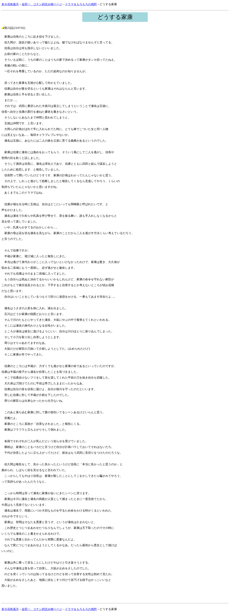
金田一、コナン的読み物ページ (42, 4)
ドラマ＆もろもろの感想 (81, 4)
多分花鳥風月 (10, 4)
